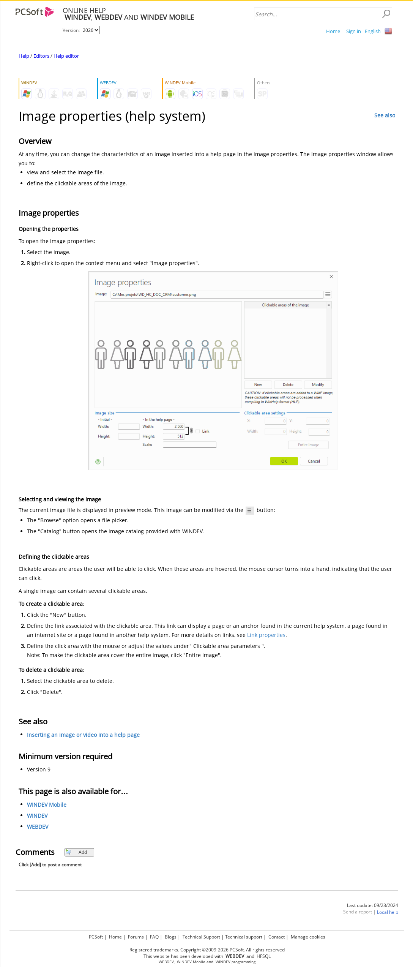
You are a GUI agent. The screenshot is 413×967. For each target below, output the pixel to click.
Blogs (171, 937)
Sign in (353, 31)
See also (384, 115)
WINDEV (37, 815)
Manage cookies (308, 937)
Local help (387, 912)
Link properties (266, 634)
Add (76, 852)
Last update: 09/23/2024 (372, 905)
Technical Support (201, 937)
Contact (276, 937)
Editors (41, 55)
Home (333, 31)
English (373, 31)
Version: (72, 30)
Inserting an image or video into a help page (83, 734)
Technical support (243, 937)
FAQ (154, 937)
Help (24, 55)
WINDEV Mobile (46, 804)
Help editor (66, 55)
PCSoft (96, 937)
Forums (136, 937)
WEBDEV (37, 826)
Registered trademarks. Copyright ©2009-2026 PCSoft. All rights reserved (207, 949)
